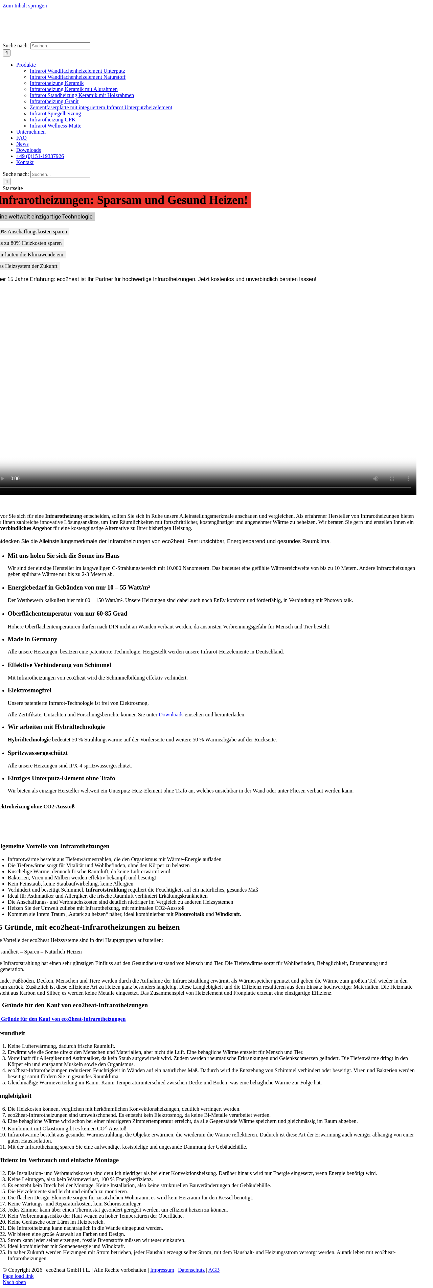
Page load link (18, 1276)
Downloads (171, 714)
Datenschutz (191, 1270)
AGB (214, 1270)
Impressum (162, 1270)
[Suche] (6, 52)
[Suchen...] (60, 45)
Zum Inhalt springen (25, 5)
